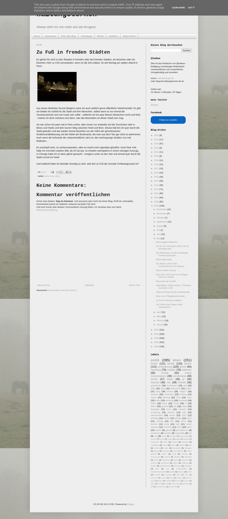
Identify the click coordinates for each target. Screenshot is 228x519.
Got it (191, 7)
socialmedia (179, 376)
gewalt (169, 430)
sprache (154, 394)
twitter (189, 388)
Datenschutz (129, 36)
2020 (156, 156)
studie (186, 439)
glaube (165, 406)
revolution (169, 394)
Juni (159, 234)
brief (166, 484)
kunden (167, 433)
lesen (164, 403)
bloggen (188, 448)
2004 (156, 342)
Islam (166, 448)
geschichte (156, 385)
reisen (153, 397)
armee (167, 457)
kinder (154, 363)
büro (171, 478)
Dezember (162, 209)
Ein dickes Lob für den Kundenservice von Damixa (170, 264)
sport (189, 418)
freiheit (182, 382)
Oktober (161, 217)
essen (172, 415)
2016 (156, 172)
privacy (154, 463)
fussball (166, 451)
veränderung (165, 366)
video (184, 406)
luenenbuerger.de (165, 78)
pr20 (174, 454)
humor (153, 439)
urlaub (57, 176)
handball (168, 481)
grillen (160, 481)
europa (173, 436)
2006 (156, 334)
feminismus (172, 385)
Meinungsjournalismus (166, 242)
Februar (161, 320)
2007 (156, 330)
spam (175, 463)
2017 (156, 168)
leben (177, 360)
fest (157, 469)
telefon (182, 445)
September (162, 222)
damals (177, 457)
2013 (156, 185)
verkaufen (155, 442)
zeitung (185, 454)
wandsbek (173, 487)
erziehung (155, 412)
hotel (156, 460)
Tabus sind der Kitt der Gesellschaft (172, 292)
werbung (169, 400)
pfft (152, 487)
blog (158, 391)
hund (162, 439)
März (159, 316)
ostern (164, 454)
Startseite (89, 285)
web (184, 412)
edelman (187, 369)
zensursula (155, 457)
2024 (156, 139)
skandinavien (161, 487)
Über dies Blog (68, 36)
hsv (167, 469)
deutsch (182, 409)
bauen (158, 430)
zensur (157, 448)
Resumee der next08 (166, 281)
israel (170, 439)
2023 (156, 143)
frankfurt (188, 457)
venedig (168, 475)
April (159, 312)
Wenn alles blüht (164, 259)
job (174, 406)
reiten (158, 400)
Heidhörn (113, 36)
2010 (156, 197)
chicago (177, 466)
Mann (153, 406)
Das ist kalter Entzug (165, 270)
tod (190, 433)
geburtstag (183, 436)
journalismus (182, 430)
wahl (163, 388)
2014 (156, 181)
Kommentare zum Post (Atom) (62, 290)
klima (183, 421)
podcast (185, 460)
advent (175, 442)
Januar (160, 324)
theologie (155, 409)
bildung (166, 397)
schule (165, 373)
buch (169, 409)
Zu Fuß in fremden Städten (168, 300)
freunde (185, 442)
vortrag (159, 421)
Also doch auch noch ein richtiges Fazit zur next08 (172, 275)
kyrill (176, 460)
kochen (154, 424)
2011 (156, 193)
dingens (179, 478)
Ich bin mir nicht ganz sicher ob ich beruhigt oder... (172, 247)
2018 (156, 164)
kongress (166, 460)
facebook (183, 400)
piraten (178, 418)
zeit (190, 445)
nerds (172, 472)
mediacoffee (181, 469)
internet (155, 382)
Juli (158, 230)
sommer (167, 427)
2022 (156, 148)
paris (46, 176)
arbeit (170, 379)
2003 (156, 346)
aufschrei (154, 478)
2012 (156, 189)
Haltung (185, 463)
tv (186, 403)
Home (37, 36)
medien (171, 369)
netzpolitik (180, 433)
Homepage (86, 36)
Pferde (100, 36)
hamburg (156, 369)
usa (155, 436)
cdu (169, 382)
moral (165, 445)
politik (155, 360)
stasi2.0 (171, 412)
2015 (156, 177)
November (162, 213)
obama (181, 472)
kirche (154, 379)
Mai (159, 238)
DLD (179, 427)
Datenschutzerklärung (46, 210)
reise (52, 176)
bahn (189, 427)
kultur (153, 403)
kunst (164, 436)
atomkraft (177, 448)
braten (153, 466)
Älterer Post (134, 285)
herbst (167, 418)
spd (185, 385)
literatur (178, 481)
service (157, 475)
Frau (178, 397)
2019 (156, 160)
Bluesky (154, 105)
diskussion (175, 388)
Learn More (178, 7)
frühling (183, 394)
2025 (156, 135)
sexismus (165, 463)
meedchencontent (158, 472)
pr (183, 379)
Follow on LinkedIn (168, 120)
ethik (153, 388)
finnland (186, 484)
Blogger (130, 504)
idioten (188, 363)
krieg (166, 424)
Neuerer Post (43, 285)
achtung (154, 418)
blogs (156, 451)
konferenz (155, 433)
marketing (155, 445)
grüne (183, 366)
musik (176, 403)
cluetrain (188, 466)
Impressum (50, 36)
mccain (186, 481)
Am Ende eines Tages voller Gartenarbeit (169, 305)
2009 (156, 201)
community (175, 484)
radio (178, 439)
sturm (173, 445)
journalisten (178, 451)
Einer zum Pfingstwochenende (170, 296)
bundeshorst (165, 466)
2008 (156, 205)
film (172, 421)
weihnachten (157, 415)
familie (171, 363)
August (160, 226)
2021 (156, 152)
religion (182, 391)
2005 (156, 338)
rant (177, 424)
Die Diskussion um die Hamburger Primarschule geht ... (172, 254)
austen (163, 478)
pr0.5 (189, 472)
